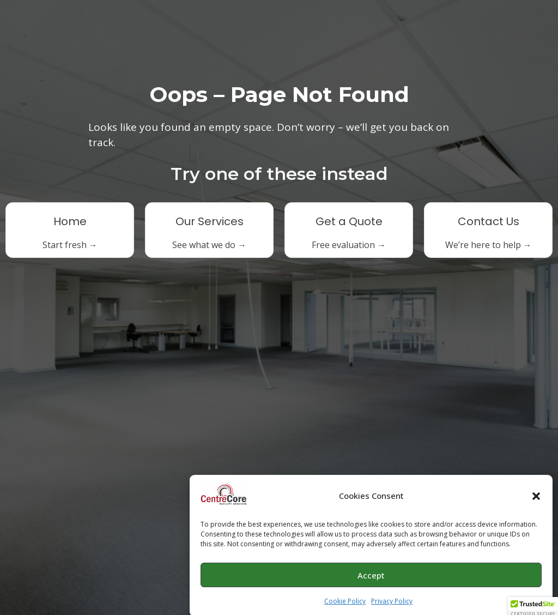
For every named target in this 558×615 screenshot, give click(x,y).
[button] (536, 498)
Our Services (209, 221)
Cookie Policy (345, 603)
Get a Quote (349, 221)
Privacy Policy (392, 603)
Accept (371, 577)
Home (70, 221)
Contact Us (488, 221)
